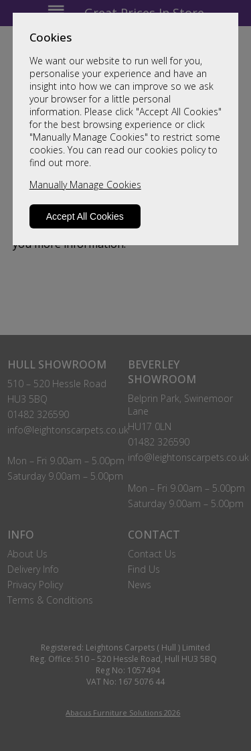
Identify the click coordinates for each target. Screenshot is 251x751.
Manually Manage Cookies (85, 184)
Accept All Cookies (85, 216)
